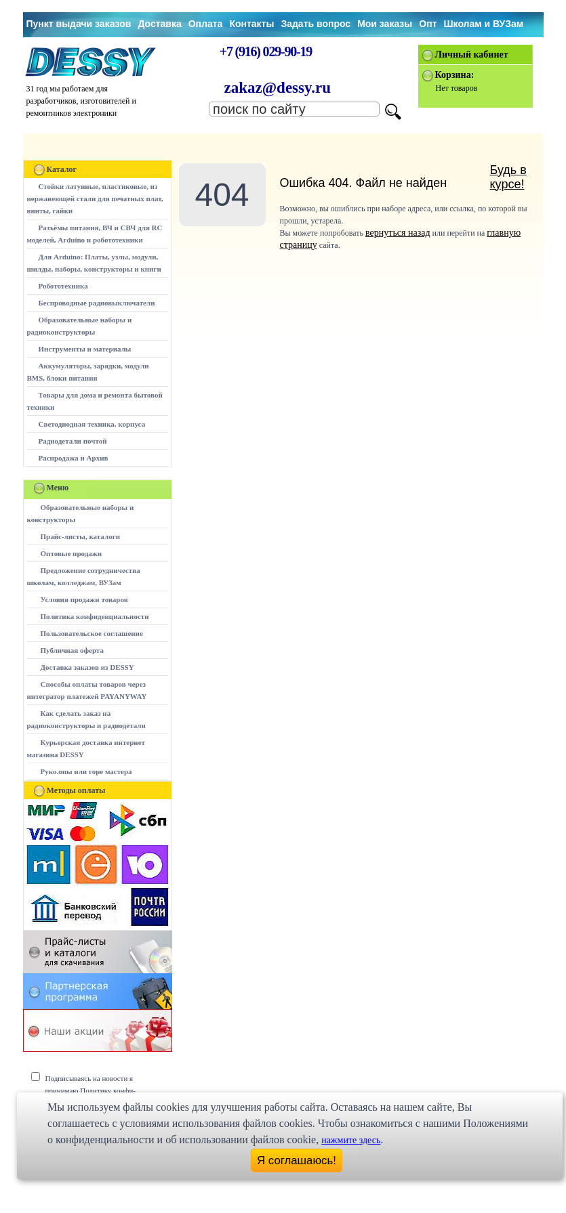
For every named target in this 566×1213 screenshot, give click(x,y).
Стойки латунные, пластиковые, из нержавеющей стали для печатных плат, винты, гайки (95, 198)
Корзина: (454, 75)
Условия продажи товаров (84, 599)
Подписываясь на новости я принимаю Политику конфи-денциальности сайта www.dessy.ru (100, 1090)
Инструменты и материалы (85, 349)
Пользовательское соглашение (92, 633)
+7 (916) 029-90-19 (266, 51)
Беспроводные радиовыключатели (97, 303)
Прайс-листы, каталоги (80, 536)
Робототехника (63, 286)
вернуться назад (397, 233)
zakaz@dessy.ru (277, 87)
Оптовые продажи (71, 553)
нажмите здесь (350, 1140)
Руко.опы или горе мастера (86, 771)
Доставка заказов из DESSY (87, 667)
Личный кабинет (471, 54)
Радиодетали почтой (73, 441)
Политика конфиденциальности (95, 616)
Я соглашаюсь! (296, 1160)
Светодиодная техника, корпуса (92, 424)
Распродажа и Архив (73, 458)
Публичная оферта (72, 650)
